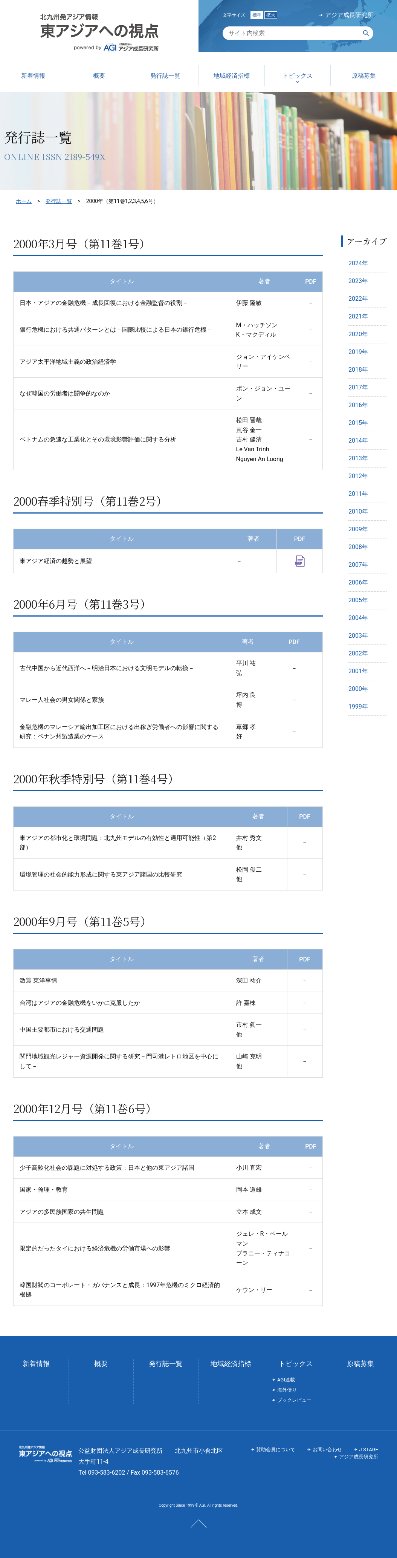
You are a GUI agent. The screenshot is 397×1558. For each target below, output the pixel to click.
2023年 (358, 281)
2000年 (358, 688)
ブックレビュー (294, 1400)
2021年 (358, 316)
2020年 (358, 334)
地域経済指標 (231, 1363)
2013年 (358, 458)
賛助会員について (275, 1449)
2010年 (358, 511)
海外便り (287, 1390)
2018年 (358, 369)
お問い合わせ (327, 1449)
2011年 (358, 493)
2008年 (358, 547)
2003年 (358, 635)
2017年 (358, 387)
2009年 (358, 529)
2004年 (358, 617)
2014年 (358, 440)
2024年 (358, 263)
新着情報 (36, 1363)
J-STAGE (368, 1449)
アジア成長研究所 (349, 15)
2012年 (358, 476)
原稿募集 (360, 1363)
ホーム (24, 201)
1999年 (358, 706)
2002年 (358, 653)
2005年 (358, 600)
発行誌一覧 (59, 201)
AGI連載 (286, 1380)
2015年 (358, 422)
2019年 (358, 351)
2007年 (358, 564)
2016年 (358, 405)
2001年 (358, 671)
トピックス (296, 1363)
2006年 (358, 582)
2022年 (358, 298)
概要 (101, 1363)
